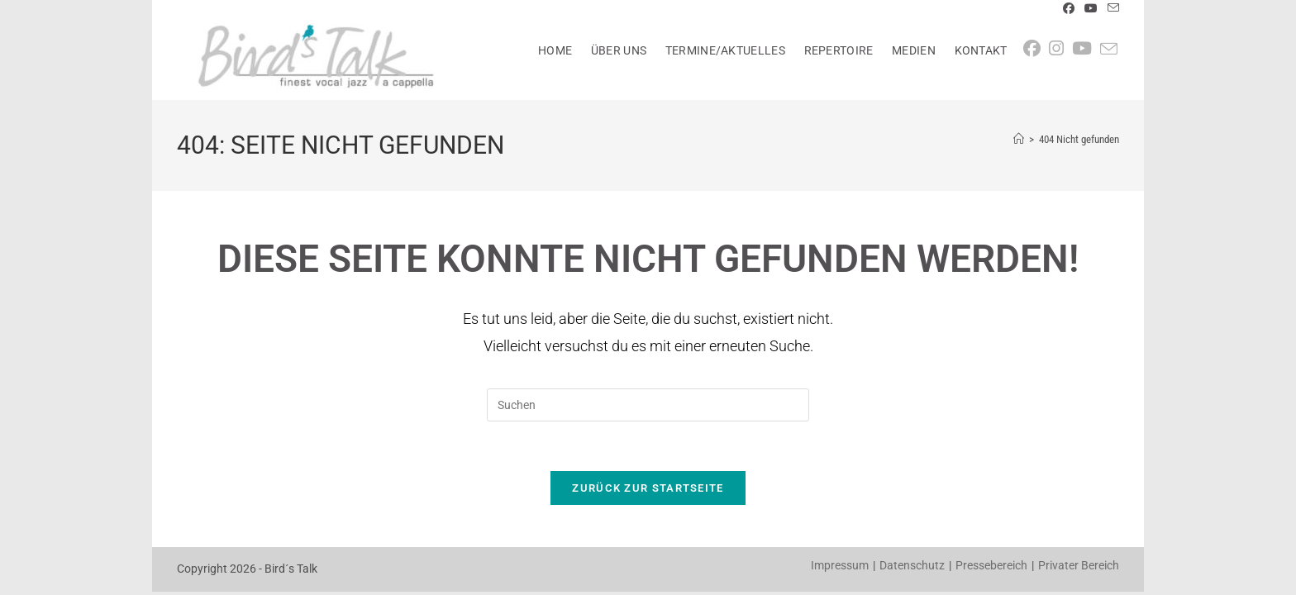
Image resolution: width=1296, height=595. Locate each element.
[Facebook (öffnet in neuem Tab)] (1068, 9)
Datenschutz (912, 566)
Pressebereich (991, 566)
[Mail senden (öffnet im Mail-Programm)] (1111, 9)
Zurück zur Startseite (647, 489)
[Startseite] (1018, 139)
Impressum (840, 566)
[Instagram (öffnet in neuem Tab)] (1060, 49)
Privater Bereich (1078, 566)
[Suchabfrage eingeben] (648, 404)
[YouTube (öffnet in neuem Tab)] (1091, 9)
